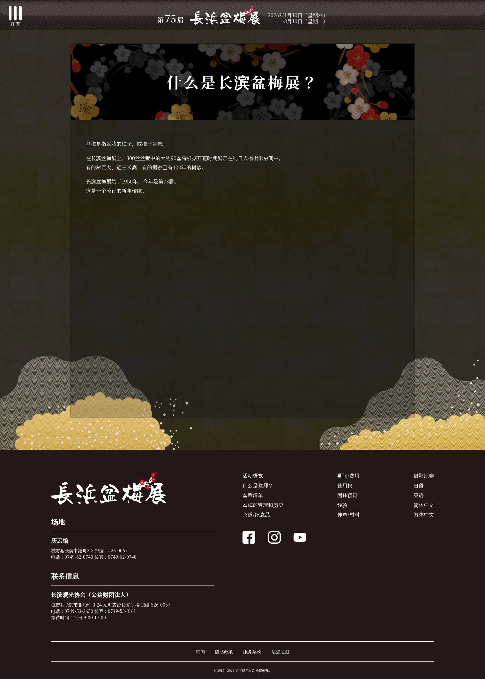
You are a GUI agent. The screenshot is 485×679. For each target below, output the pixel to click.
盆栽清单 (253, 495)
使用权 (345, 485)
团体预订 (347, 495)
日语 (419, 485)
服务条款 (252, 651)
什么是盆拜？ (258, 485)
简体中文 (424, 505)
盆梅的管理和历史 (263, 505)
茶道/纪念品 (256, 514)
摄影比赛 (424, 475)
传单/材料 (348, 514)
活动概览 (253, 475)
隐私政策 (224, 651)
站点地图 (280, 651)
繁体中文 (424, 514)
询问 (200, 651)
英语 (419, 495)
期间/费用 (348, 475)
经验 (342, 505)
